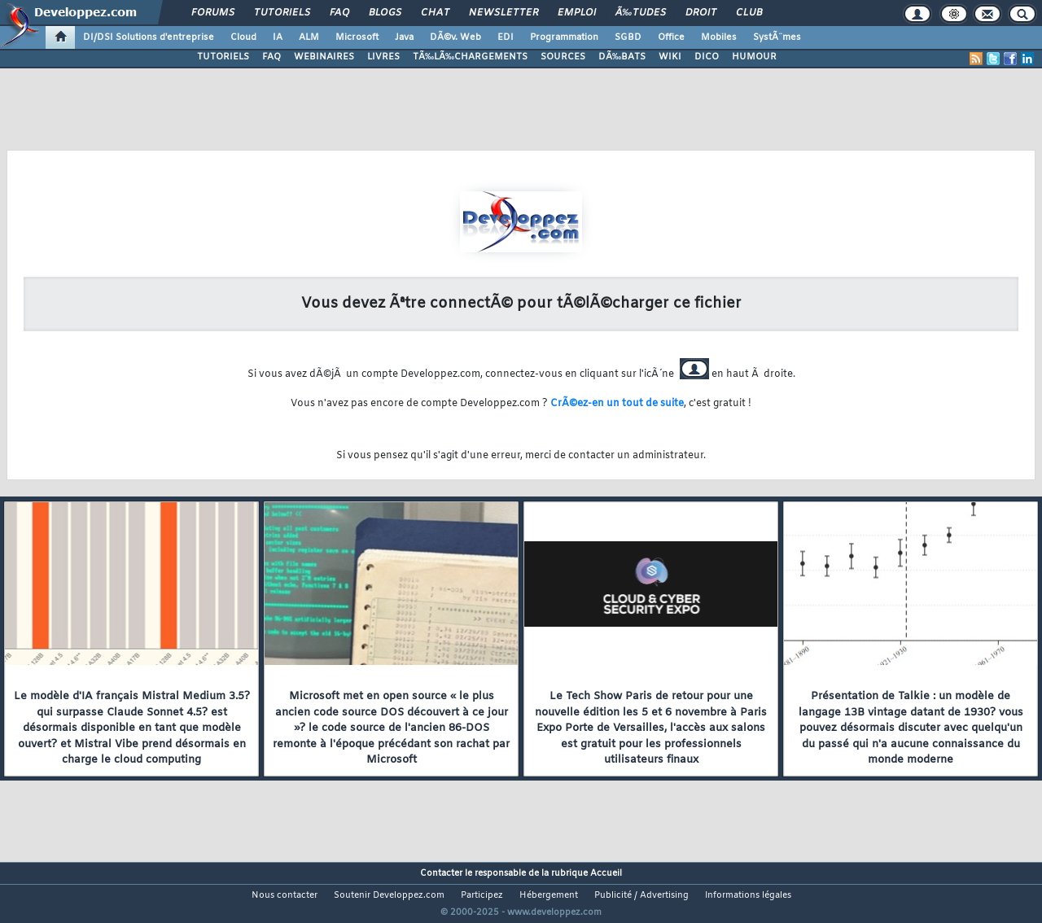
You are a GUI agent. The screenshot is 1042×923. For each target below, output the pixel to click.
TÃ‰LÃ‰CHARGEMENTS (470, 57)
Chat (435, 13)
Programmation (564, 37)
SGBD (628, 37)
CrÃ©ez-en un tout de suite (617, 403)
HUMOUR (754, 57)
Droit (701, 13)
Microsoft (357, 37)
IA (277, 37)
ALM (309, 37)
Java (404, 37)
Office (671, 37)
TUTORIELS (223, 57)
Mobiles (719, 37)
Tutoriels (282, 13)
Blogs (385, 13)
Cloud (243, 37)
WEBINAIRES (324, 57)
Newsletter (503, 13)
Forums (213, 13)
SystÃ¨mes (777, 37)
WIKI (670, 57)
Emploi (577, 13)
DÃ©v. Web (455, 37)
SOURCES (563, 57)
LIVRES (383, 57)
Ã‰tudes (641, 13)
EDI (505, 37)
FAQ (339, 13)
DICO (706, 57)
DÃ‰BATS (622, 57)
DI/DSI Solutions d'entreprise (148, 37)
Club (749, 13)
